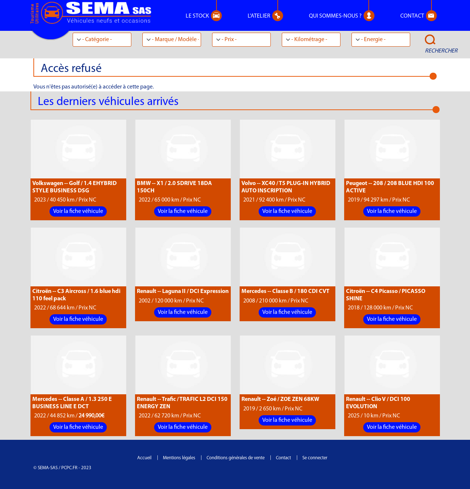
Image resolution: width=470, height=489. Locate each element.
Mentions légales (179, 458)
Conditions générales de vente (236, 458)
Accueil (144, 458)
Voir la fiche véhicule (78, 211)
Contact (283, 458)
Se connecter (314, 458)
